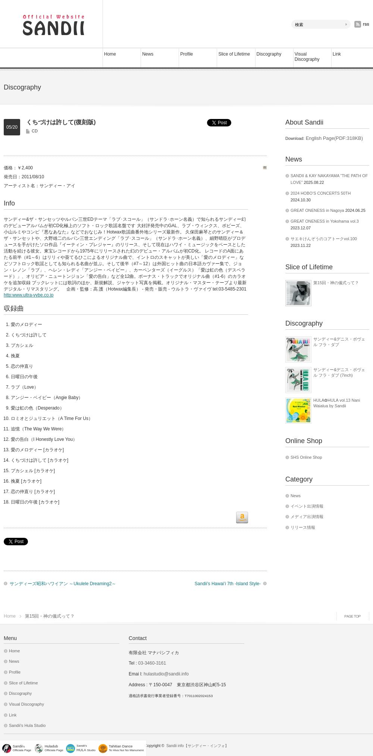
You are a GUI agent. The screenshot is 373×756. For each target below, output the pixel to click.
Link (337, 54)
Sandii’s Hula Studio (27, 725)
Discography (269, 54)
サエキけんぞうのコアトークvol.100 (324, 238)
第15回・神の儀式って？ (336, 282)
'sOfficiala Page (22, 748)
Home (110, 54)
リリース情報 (303, 527)
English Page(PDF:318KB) (333, 138)
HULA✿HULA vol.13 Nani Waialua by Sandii (336, 403)
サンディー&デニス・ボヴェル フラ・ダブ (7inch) (339, 372)
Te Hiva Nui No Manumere (126, 748)
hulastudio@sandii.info (166, 674)
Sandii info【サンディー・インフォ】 (197, 746)
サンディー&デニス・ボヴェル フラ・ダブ (339, 341)
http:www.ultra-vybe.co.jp (28, 295)
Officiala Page (54, 748)
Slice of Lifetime (234, 54)
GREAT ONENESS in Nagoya (317, 210)
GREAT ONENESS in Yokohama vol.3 (325, 221)
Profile (186, 54)
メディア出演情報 (307, 516)
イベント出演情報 (307, 506)
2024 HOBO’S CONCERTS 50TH (321, 193)
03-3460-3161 (151, 663)
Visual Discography (307, 56)
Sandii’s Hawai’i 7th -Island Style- (228, 583)
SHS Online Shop (306, 457)
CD (35, 131)
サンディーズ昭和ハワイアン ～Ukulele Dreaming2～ (63, 583)
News (147, 54)
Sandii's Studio (85, 748)
